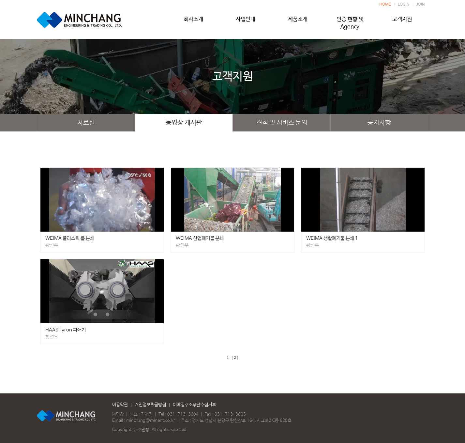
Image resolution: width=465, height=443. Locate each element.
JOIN (420, 4)
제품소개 (297, 22)
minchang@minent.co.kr (150, 420)
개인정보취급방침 (150, 404)
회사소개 (193, 22)
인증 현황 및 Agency (350, 22)
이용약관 (120, 404)
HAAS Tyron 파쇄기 (65, 330)
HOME (385, 4)
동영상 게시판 (184, 123)
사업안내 (245, 22)
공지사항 (379, 123)
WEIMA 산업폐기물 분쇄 (200, 238)
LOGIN (404, 4)
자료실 (86, 123)
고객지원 (402, 22)
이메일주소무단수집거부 (194, 404)
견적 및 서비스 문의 (281, 123)
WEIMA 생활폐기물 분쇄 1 (332, 238)
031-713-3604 (183, 414)
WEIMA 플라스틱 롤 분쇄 (69, 238)
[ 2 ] (235, 357)
